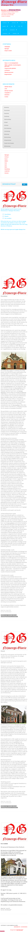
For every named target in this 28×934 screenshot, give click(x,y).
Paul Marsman (19, 929)
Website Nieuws (8, 86)
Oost (12, 26)
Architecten (7, 70)
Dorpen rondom (8, 50)
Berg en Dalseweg (21, 392)
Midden (4, 26)
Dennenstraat (7, 110)
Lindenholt (5, 33)
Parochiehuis (8, 214)
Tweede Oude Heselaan (9, 143)
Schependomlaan (7, 140)
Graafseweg (6, 116)
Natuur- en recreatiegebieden (11, 63)
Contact (6, 96)
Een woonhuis (8, 218)
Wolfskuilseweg (7, 146)
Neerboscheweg (7, 137)
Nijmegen (5, 22)
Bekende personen (9, 72)
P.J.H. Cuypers (8, 699)
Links (6, 88)
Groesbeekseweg (8, 386)
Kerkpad (6, 122)
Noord (22, 22)
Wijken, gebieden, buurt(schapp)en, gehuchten (13, 65)
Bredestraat (6, 107)
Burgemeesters (8, 74)
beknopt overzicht (9, 90)
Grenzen (15, 33)
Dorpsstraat (6, 113)
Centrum (14, 22)
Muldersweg (6, 134)
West (4, 29)
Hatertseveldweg (7, 119)
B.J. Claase (12, 342)
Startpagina (7, 46)
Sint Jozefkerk (18, 387)
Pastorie (6, 216)
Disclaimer (7, 94)
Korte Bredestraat (7, 128)
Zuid (19, 26)
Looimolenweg (7, 131)
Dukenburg (12, 29)
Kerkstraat (6, 125)
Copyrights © (8, 92)
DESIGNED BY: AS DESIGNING (20, 926)
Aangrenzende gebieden (10, 68)
